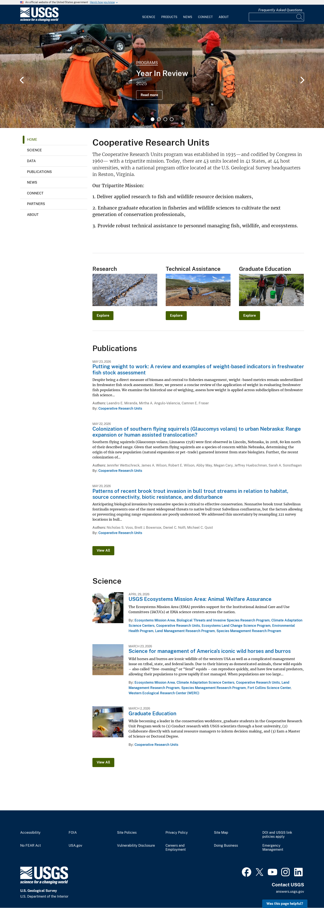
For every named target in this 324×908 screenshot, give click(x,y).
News (187, 17)
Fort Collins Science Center (269, 688)
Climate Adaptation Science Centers (205, 682)
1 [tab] (152, 119)
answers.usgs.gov (290, 892)
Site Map (221, 833)
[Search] (300, 17)
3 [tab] (165, 119)
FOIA (73, 833)
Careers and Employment (176, 848)
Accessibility (30, 833)
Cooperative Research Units (120, 408)
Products (169, 17)
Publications (39, 172)
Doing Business (226, 846)
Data (31, 161)
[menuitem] (148, 14)
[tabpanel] (162, 76)
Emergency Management (272, 848)
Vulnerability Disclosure (136, 846)
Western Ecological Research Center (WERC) (164, 693)
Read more (149, 95)
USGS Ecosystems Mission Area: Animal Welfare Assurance (200, 599)
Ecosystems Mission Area (154, 620)
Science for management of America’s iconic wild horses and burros (210, 651)
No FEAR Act (30, 846)
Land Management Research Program (185, 631)
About (224, 17)
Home (32, 140)
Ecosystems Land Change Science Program (236, 626)
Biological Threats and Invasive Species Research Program (223, 620)
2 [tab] (159, 119)
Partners (36, 204)
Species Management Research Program (248, 631)
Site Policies (127, 833)
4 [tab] (172, 119)
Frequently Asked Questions (280, 10)
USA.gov (75, 846)
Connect (205, 17)
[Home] (39, 20)
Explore (103, 315)
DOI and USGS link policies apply (277, 835)
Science (148, 17)
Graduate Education (152, 713)
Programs (147, 62)
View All (103, 550)
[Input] (276, 17)
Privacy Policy (177, 833)
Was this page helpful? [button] (284, 904)
